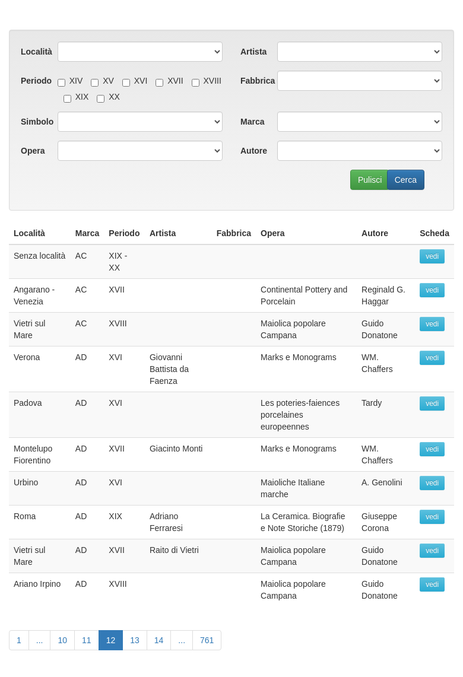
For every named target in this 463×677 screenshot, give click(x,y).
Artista (253, 51)
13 (134, 640)
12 (111, 640)
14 (159, 640)
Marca (252, 121)
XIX (76, 97)
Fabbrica (254, 80)
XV (102, 81)
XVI (135, 81)
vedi (432, 256)
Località (35, 51)
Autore (253, 150)
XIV (70, 81)
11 (86, 640)
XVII (169, 81)
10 (62, 640)
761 (207, 640)
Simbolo (35, 121)
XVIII (206, 81)
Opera (33, 150)
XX (108, 97)
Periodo (35, 80)
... (39, 640)
